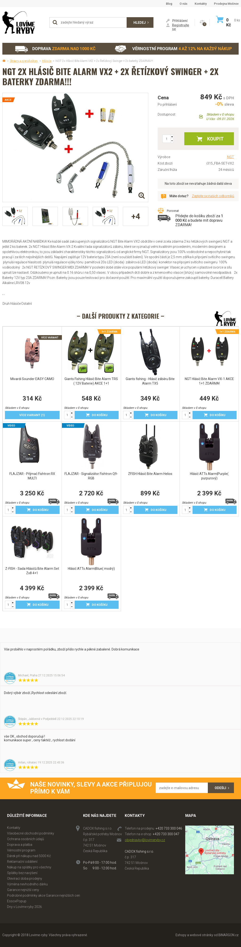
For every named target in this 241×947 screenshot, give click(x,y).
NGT (230, 157)
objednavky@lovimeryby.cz (145, 840)
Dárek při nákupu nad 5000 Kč (29, 856)
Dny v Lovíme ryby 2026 (24, 907)
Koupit (215, 139)
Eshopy (181, 935)
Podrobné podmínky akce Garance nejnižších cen (43, 895)
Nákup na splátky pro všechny (29, 867)
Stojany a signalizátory (24, 61)
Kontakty (201, 3)
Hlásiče (46, 61)
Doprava (55, 49)
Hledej (139, 22)
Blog (169, 3)
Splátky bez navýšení (22, 873)
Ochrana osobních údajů (25, 839)
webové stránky (201, 935)
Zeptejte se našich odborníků (213, 196)
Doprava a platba (19, 845)
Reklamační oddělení (22, 861)
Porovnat (173, 211)
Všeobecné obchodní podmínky (30, 833)
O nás (183, 3)
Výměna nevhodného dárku (27, 884)
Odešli (220, 788)
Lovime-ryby (23, 22)
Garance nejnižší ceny (23, 890)
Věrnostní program (173, 49)
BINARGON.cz (228, 935)
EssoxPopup (16, 901)
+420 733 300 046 (169, 828)
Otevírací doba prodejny (24, 878)
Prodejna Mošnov (226, 3)
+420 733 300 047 (166, 834)
